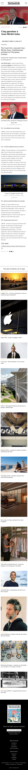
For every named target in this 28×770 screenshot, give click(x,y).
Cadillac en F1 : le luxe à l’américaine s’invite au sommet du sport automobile (13, 294)
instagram (14, 757)
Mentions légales (5, 762)
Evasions (14, 745)
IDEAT (10, 767)
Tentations (14, 743)
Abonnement (20, 764)
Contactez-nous (13, 764)
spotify (14, 759)
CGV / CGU (11, 762)
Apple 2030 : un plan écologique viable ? (11, 337)
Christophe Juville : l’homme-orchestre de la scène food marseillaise (12, 476)
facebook (14, 754)
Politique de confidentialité (20, 762)
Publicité (7, 764)
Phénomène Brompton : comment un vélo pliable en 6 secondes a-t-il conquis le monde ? (13, 665)
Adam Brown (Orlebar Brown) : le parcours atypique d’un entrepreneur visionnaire (12, 565)
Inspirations (5, 27)
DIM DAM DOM (15, 767)
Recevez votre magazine (14, 730)
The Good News (14, 748)
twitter (14, 755)
